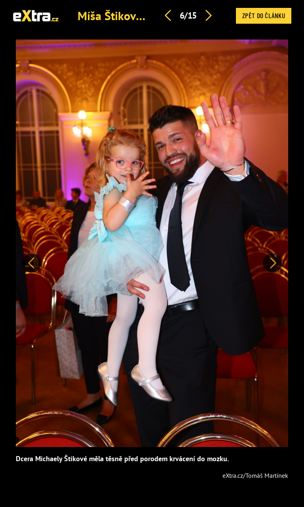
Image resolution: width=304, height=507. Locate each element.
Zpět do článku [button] (263, 15)
